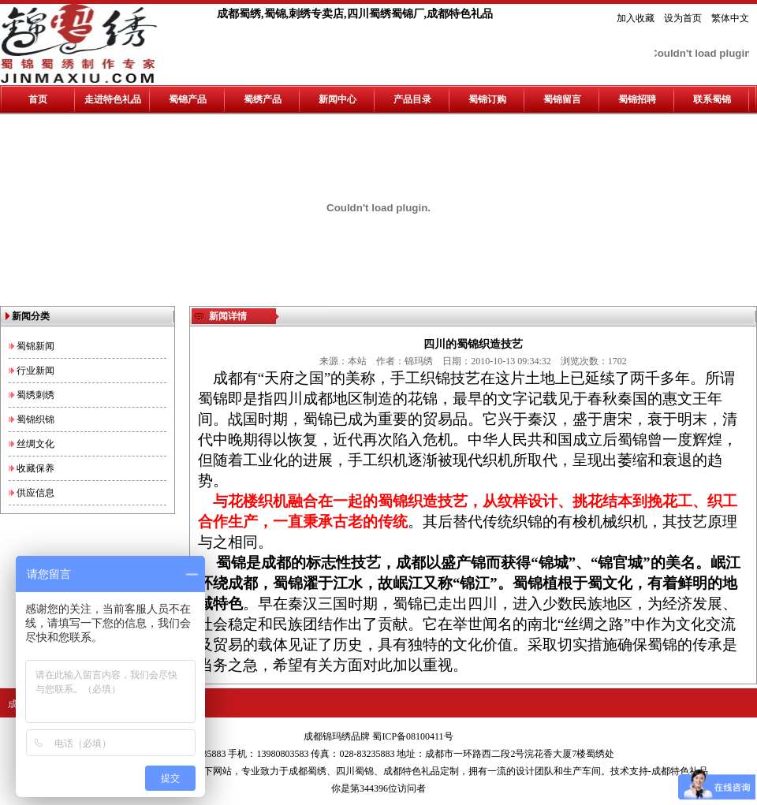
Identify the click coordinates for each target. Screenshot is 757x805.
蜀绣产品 (263, 99)
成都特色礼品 (411, 771)
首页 (37, 99)
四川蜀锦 (355, 771)
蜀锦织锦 (35, 419)
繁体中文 (730, 18)
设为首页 (683, 18)
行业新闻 (35, 370)
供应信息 (35, 492)
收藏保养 (35, 468)
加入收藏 (635, 18)
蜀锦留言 (562, 99)
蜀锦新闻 (35, 346)
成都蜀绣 (307, 771)
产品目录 (412, 99)
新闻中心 (337, 99)
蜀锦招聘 (637, 99)
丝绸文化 (35, 443)
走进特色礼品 (112, 99)
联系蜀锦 (712, 99)
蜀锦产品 (188, 99)
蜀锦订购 (487, 99)
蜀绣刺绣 (35, 395)
